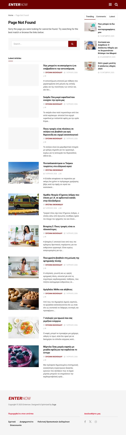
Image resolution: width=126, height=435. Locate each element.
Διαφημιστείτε (26, 422)
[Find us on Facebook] (85, 422)
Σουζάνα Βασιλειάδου (53, 72)
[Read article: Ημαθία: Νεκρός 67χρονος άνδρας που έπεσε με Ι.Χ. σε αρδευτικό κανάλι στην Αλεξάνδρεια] (23, 204)
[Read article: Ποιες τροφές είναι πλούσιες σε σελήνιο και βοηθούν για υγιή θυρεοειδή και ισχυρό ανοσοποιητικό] (23, 138)
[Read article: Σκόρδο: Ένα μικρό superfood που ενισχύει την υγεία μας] (23, 107)
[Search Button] (116, 4)
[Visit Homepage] (18, 4)
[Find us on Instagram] (96, 422)
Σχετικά (12, 422)
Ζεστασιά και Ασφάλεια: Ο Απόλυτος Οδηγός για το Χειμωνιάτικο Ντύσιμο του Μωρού (107, 47)
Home (10, 15)
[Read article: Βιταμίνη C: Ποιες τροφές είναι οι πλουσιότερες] (23, 236)
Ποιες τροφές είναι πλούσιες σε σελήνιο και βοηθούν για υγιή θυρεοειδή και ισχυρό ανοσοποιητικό (60, 132)
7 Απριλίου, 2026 (71, 72)
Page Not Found (22, 15)
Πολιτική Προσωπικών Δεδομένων (53, 422)
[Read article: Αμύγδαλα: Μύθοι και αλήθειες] (23, 299)
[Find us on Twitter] (90, 422)
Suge (54, 405)
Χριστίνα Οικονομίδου (54, 170)
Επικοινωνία (15, 425)
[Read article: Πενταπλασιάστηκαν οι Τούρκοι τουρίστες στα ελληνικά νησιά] (23, 173)
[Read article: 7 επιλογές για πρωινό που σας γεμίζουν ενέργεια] (23, 327)
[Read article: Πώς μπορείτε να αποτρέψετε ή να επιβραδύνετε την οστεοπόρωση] (23, 75)
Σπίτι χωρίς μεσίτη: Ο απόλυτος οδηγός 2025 (107, 66)
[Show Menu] (110, 4)
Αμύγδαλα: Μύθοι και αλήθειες (57, 289)
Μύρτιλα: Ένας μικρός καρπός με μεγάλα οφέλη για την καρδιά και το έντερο (60, 350)
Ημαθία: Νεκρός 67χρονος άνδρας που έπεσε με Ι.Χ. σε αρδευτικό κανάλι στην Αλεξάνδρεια (61, 198)
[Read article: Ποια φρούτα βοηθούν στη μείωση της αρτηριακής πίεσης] (23, 267)
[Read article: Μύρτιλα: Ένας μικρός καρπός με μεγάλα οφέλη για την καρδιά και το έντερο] (23, 356)
